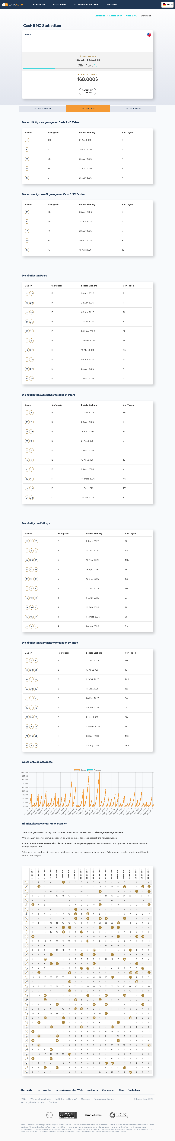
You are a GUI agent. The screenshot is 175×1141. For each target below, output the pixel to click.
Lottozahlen (115, 15)
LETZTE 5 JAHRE (133, 108)
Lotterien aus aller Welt (86, 4)
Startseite (99, 15)
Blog (121, 1089)
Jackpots (111, 4)
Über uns (85, 1099)
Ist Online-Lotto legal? (66, 1099)
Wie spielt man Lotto (40, 1099)
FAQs (23, 1099)
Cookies (53, 1102)
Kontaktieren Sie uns (104, 1099)
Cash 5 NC (131, 15)
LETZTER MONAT (42, 108)
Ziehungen (108, 1089)
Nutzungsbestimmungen (33, 1102)
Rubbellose (134, 1089)
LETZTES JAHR (88, 108)
